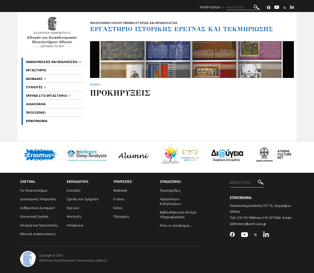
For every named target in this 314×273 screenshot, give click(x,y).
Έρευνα (73, 208)
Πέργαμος (121, 216)
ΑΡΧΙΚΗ (94, 84)
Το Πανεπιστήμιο (34, 190)
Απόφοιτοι (75, 225)
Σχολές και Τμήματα (82, 199)
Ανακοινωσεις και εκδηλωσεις (52, 62)
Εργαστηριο (36, 70)
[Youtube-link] (276, 8)
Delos (118, 208)
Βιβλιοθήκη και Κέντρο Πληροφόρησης (178, 214)
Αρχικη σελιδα (210, 7)
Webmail (120, 190)
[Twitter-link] (284, 8)
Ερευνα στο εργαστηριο (47, 95)
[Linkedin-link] (292, 8)
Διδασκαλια (36, 104)
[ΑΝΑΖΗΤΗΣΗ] (243, 7)
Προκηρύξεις (170, 190)
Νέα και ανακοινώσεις (37, 234)
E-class (119, 199)
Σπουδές (74, 190)
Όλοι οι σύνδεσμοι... (176, 225)
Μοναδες (34, 78)
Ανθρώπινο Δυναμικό (37, 208)
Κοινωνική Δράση (34, 216)
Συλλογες (34, 87)
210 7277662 (271, 217)
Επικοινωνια (36, 121)
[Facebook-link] (268, 8)
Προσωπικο (36, 112)
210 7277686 (246, 217)
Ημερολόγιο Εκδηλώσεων (170, 201)
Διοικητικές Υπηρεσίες (38, 199)
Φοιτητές (74, 216)
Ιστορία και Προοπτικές (39, 225)
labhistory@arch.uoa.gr (248, 224)
